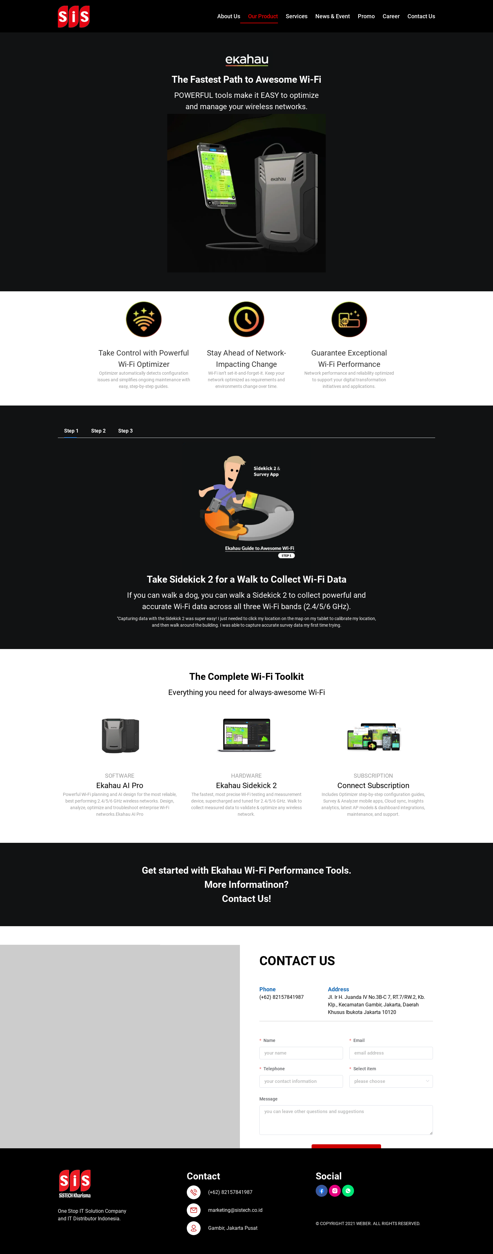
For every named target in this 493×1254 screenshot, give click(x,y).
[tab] (71, 431)
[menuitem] (224, 16)
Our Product (263, 16)
